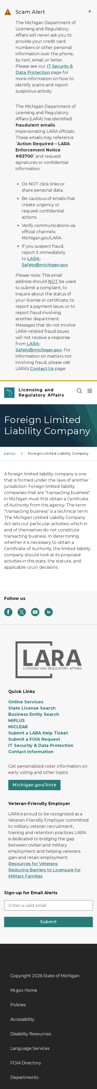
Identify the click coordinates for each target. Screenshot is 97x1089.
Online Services (25, 701)
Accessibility (22, 1019)
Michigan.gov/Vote (34, 784)
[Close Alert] (90, 11)
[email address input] (48, 905)
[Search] (79, 390)
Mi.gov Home (23, 990)
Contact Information (31, 751)
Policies (18, 1004)
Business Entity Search (33, 714)
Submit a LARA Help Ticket (38, 733)
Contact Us (42, 368)
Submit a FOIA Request (34, 739)
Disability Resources (30, 1033)
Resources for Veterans (33, 863)
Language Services (29, 1048)
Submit (48, 921)
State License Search (32, 708)
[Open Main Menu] (90, 390)
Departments (24, 1077)
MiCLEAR (18, 726)
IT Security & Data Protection (40, 745)
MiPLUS (16, 720)
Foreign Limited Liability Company (58, 453)
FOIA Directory (25, 1062)
